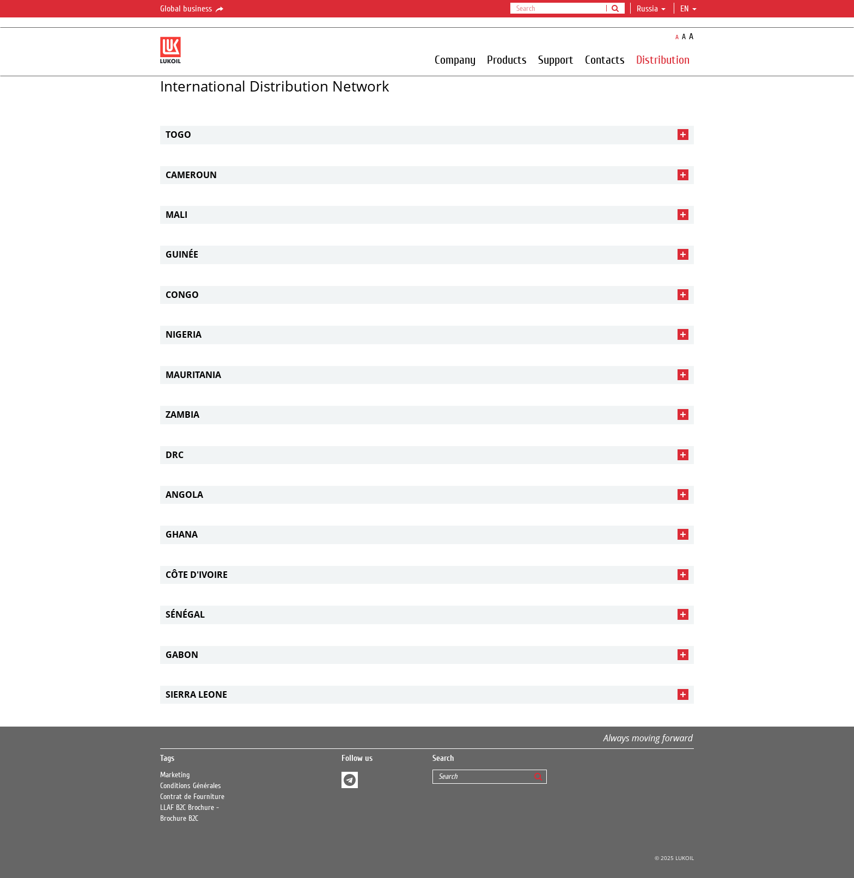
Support (556, 59)
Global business (192, 9)
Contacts (605, 59)
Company (455, 59)
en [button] (688, 9)
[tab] (427, 134)
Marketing (175, 775)
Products (507, 59)
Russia (651, 9)
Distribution (663, 59)
